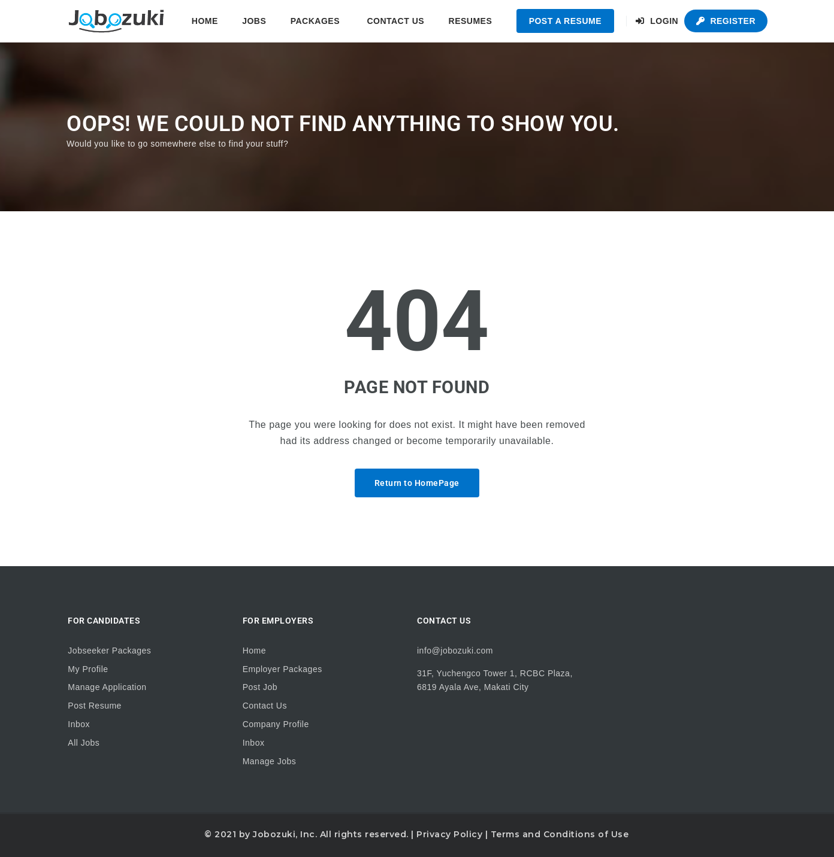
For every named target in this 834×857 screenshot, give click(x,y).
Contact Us (395, 21)
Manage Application (107, 687)
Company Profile (276, 724)
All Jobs (83, 742)
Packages (315, 21)
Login (657, 21)
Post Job (260, 687)
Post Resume (95, 705)
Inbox (79, 724)
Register (726, 21)
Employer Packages (282, 669)
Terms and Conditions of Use (560, 834)
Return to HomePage (417, 483)
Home (205, 21)
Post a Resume (565, 21)
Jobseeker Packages (109, 650)
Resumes (470, 21)
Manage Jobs (270, 761)
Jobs (254, 21)
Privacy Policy (449, 834)
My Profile (88, 669)
